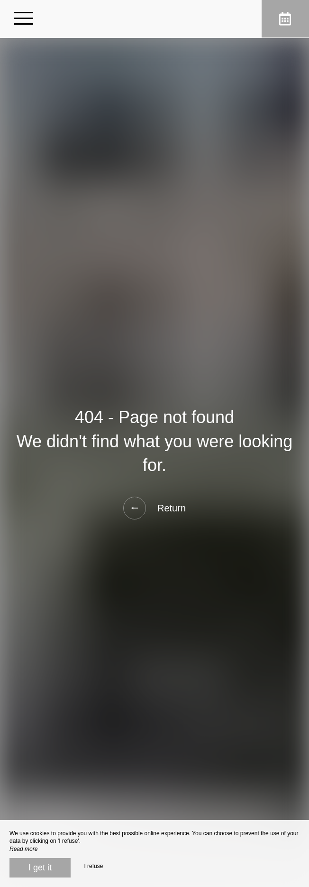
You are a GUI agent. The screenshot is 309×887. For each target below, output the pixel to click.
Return (154, 508)
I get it (40, 867)
